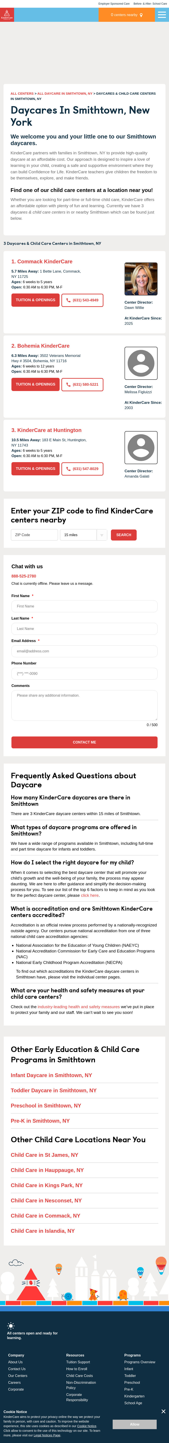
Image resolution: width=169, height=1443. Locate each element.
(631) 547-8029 (82, 469)
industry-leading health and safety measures (79, 1006)
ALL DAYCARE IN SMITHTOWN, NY (65, 93)
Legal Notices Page (47, 1435)
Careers (14, 1382)
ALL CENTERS (22, 93)
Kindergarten (134, 1396)
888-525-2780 (23, 576)
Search (123, 535)
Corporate (16, 1389)
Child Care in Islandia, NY (43, 1231)
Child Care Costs (79, 1376)
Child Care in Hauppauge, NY (47, 1170)
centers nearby (124, 14)
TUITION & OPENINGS (35, 300)
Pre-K (128, 1389)
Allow (135, 1424)
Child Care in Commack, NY (45, 1216)
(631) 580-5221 (82, 384)
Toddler (130, 1376)
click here (90, 895)
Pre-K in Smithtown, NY (40, 1121)
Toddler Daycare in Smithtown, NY (54, 1090)
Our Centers (17, 1376)
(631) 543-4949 (82, 300)
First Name (84, 603)
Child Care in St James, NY (44, 1155)
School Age (133, 1403)
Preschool (132, 1382)
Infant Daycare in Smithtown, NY (51, 1075)
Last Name (84, 625)
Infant (128, 1369)
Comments (20, 686)
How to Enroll (76, 1369)
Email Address (84, 648)
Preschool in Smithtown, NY (46, 1106)
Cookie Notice (86, 1426)
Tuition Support (78, 1362)
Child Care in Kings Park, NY (47, 1185)
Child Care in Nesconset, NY (46, 1200)
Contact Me (84, 742)
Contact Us (17, 1369)
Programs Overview (139, 1362)
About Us (15, 1362)
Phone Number (84, 670)
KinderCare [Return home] (7, 15)
